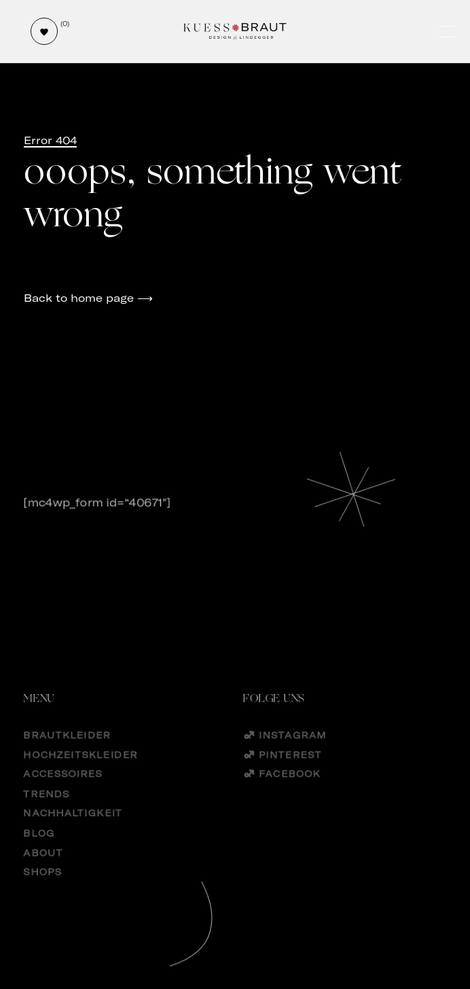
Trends (47, 808)
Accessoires (63, 788)
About (43, 869)
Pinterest (290, 768)
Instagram (292, 748)
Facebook (290, 788)
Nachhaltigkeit (73, 829)
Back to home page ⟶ (88, 298)
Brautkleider (67, 748)
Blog (39, 848)
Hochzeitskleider (81, 768)
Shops (43, 889)
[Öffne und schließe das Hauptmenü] (448, 31)
